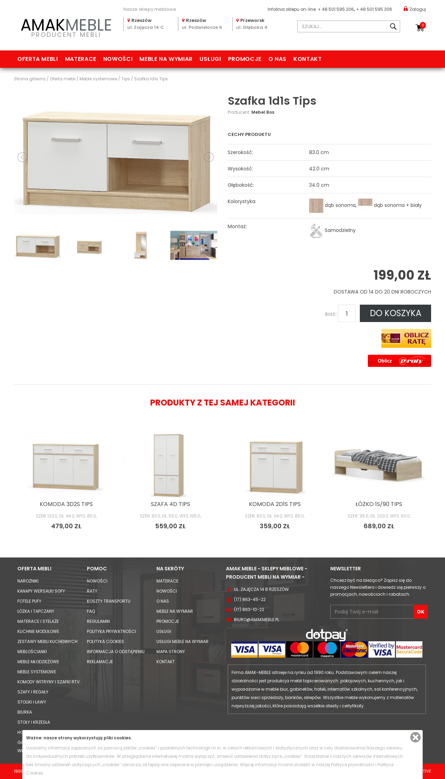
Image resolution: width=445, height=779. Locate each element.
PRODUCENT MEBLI (66, 26)
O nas (277, 59)
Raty (92, 591)
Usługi (210, 59)
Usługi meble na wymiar (182, 641)
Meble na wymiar (166, 59)
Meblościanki (32, 651)
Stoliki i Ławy (31, 702)
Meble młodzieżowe (38, 662)
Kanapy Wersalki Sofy (41, 591)
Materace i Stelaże (38, 621)
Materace (80, 59)
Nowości (117, 59)
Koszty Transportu (108, 601)
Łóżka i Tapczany (35, 611)
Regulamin (98, 621)
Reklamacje (100, 662)
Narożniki (28, 581)
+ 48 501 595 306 (374, 9)
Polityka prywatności (111, 631)
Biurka (24, 712)
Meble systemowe (36, 672)
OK (420, 611)
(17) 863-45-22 (250, 599)
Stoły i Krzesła (33, 722)
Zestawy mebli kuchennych (47, 641)
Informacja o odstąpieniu (116, 651)
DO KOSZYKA (395, 313)
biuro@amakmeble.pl (256, 620)
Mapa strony (170, 651)
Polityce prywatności (352, 765)
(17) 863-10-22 (249, 609)
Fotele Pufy (29, 601)
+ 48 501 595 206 (336, 9)
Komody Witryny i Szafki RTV (48, 682)
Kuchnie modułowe (38, 631)
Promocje (244, 59)
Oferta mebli (37, 59)
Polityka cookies (105, 641)
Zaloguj (415, 9)
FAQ (91, 611)
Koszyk (423, 25)
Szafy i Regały (32, 692)
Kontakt (307, 59)
